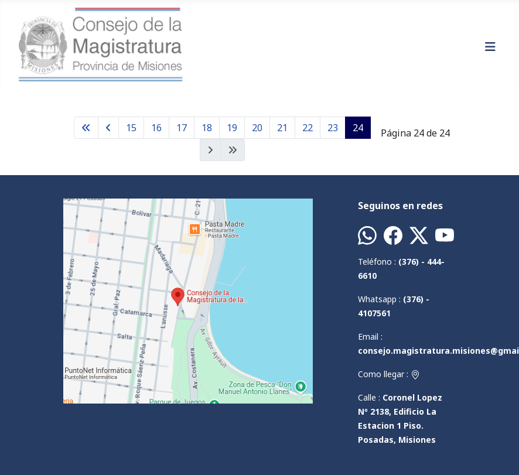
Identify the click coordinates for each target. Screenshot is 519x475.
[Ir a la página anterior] (108, 128)
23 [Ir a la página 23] (332, 127)
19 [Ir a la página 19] (232, 127)
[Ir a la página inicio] (86, 128)
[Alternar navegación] (490, 47)
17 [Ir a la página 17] (181, 127)
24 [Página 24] (358, 127)
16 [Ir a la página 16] (156, 127)
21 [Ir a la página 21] (282, 127)
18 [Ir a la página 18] (207, 127)
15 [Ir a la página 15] (131, 127)
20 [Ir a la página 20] (257, 127)
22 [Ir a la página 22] (307, 127)
